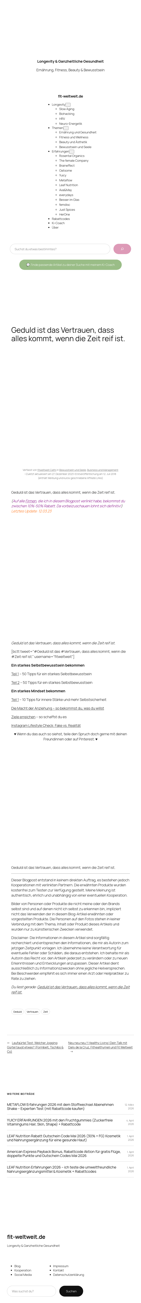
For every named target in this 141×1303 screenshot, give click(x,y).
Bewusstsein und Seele (72, 470)
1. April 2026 (130, 1138)
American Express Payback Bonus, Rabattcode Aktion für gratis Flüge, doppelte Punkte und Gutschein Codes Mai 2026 (64, 1154)
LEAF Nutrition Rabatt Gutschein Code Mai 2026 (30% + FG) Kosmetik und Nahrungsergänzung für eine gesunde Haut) (63, 1138)
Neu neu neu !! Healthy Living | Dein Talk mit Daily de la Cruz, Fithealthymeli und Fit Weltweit (100, 1045)
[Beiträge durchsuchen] (122, 249)
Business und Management (102, 470)
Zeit (45, 1011)
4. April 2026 (130, 1122)
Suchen (71, 1291)
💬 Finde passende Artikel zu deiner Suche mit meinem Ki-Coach (70, 265)
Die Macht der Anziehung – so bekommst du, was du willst (57, 708)
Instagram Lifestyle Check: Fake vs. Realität (46, 725)
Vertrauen (32, 1011)
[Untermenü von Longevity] (67, 105)
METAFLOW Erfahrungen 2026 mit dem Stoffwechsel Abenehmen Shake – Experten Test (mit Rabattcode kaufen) (60, 1106)
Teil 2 (15, 682)
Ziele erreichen (23, 716)
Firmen (30, 500)
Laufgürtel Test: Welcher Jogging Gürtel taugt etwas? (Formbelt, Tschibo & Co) (35, 1047)
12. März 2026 (129, 1106)
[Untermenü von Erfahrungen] (71, 152)
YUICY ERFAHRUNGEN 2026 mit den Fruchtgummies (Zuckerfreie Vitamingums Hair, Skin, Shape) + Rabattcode (60, 1122)
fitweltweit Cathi (46, 470)
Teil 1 (15, 673)
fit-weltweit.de (70, 96)
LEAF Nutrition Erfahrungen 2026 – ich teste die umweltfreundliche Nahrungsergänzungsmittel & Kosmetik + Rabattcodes (61, 1169)
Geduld (17, 1011)
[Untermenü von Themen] (65, 128)
